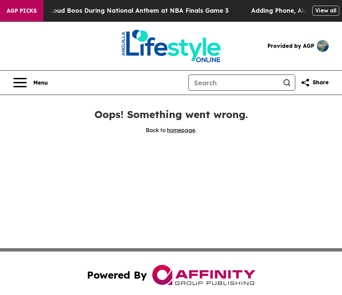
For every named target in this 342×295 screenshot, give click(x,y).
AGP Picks (22, 10)
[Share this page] (315, 82)
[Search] (234, 82)
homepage (181, 130)
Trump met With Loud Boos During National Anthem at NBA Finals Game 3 (118, 10)
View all (325, 10)
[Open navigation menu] (30, 82)
